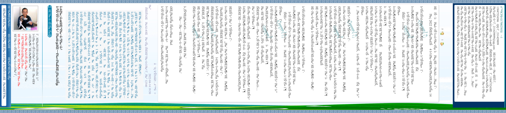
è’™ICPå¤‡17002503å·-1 (501, 22)
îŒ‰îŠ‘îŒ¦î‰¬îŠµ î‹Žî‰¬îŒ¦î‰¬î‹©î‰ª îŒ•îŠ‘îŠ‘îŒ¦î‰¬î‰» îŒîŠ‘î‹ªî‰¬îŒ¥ (9, 69)
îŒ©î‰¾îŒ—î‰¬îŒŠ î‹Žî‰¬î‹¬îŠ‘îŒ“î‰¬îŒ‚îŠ (9, 43)
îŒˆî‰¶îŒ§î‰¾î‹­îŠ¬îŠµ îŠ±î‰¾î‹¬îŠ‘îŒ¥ (9, 16)
